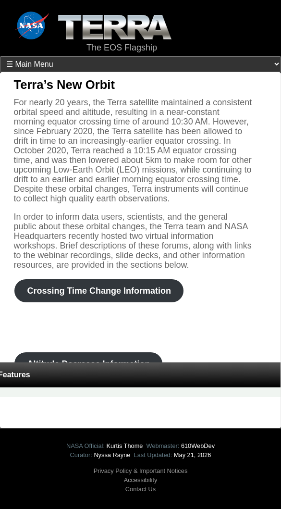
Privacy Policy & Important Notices (141, 470)
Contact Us (140, 489)
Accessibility (141, 480)
